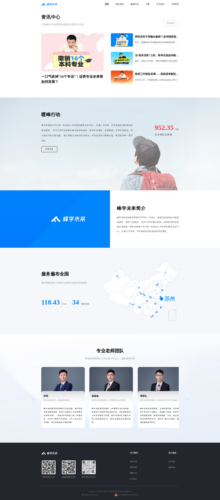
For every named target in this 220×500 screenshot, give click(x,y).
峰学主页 (133, 461)
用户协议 (171, 461)
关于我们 (133, 479)
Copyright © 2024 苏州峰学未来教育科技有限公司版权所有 (110, 491)
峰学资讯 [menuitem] (120, 4)
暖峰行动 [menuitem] (135, 4)
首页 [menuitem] (107, 4)
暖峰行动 (133, 473)
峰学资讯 (133, 467)
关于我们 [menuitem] (160, 4)
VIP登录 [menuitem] (175, 4)
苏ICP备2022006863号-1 (90, 495)
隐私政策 (171, 467)
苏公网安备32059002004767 (128, 495)
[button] (33, 400)
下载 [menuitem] (148, 4)
